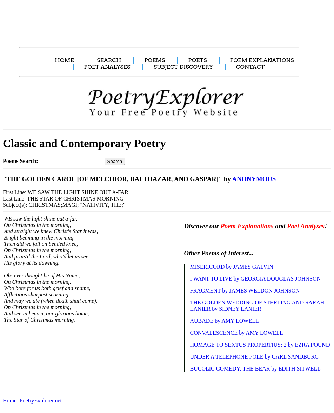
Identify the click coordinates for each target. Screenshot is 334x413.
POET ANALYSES (107, 67)
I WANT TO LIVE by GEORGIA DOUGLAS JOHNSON (255, 279)
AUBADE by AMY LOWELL (224, 321)
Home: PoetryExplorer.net (32, 401)
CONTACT (250, 67)
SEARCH (109, 60)
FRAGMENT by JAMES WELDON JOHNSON (245, 291)
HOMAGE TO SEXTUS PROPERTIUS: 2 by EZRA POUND (260, 345)
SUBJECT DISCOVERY (183, 67)
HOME (64, 60)
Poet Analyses (306, 226)
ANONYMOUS (254, 179)
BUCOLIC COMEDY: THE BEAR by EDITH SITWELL (255, 369)
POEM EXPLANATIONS (262, 60)
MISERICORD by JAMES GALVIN (231, 267)
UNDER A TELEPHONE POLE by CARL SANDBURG (254, 357)
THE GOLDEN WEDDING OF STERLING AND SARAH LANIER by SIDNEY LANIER (257, 306)
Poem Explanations (246, 226)
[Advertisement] (131, 19)
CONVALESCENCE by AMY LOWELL (236, 333)
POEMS (154, 60)
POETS (197, 60)
